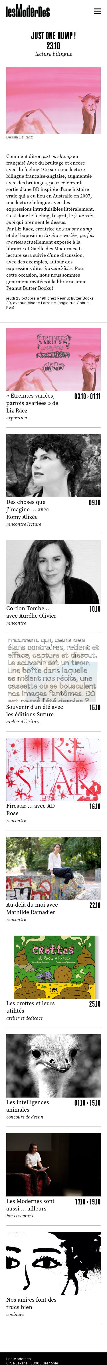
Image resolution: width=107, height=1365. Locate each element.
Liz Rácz (24, 229)
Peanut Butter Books (28, 288)
